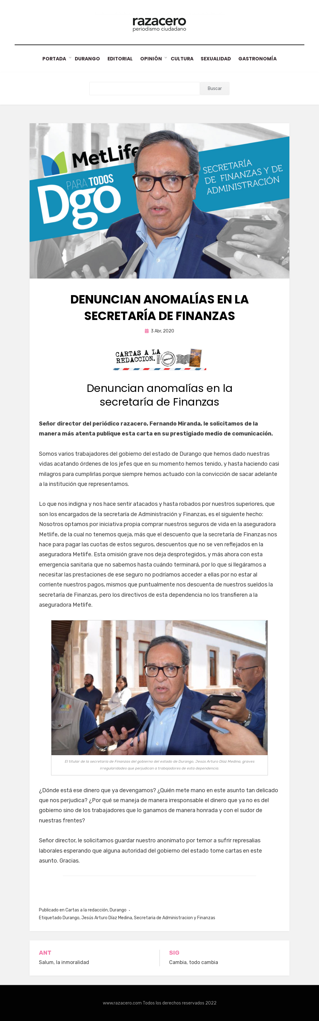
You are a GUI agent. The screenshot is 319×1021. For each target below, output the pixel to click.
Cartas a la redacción (86, 909)
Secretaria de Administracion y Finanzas (174, 917)
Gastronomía (261, 58)
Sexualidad (218, 58)
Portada (50, 58)
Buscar (215, 88)
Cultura (182, 58)
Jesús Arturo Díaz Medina (106, 917)
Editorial (118, 58)
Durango (84, 58)
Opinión (150, 58)
